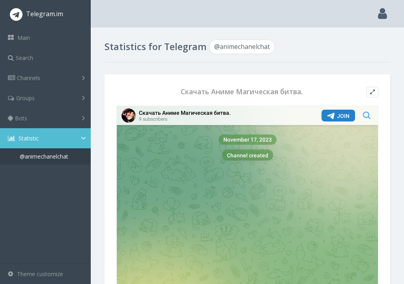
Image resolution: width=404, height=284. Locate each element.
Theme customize (35, 274)
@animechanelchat (44, 156)
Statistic (48, 138)
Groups (46, 98)
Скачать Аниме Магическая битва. (242, 91)
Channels (46, 78)
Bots (46, 118)
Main (19, 37)
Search (20, 58)
